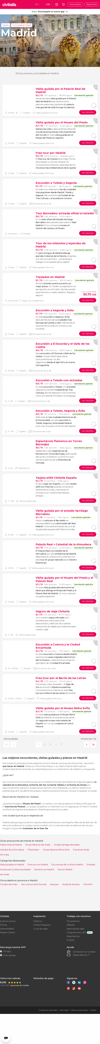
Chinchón (87, 884)
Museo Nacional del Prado (38, 845)
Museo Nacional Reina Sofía (56, 850)
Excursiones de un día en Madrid (67, 864)
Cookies (92, 1010)
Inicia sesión (75, 4)
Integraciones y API (76, 932)
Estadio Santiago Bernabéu (67, 845)
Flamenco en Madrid (44, 869)
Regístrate (91, 4)
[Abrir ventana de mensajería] (6, 1038)
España (5, 25)
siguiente (86, 744)
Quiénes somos (7, 921)
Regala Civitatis (7, 932)
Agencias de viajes (75, 929)
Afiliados (71, 925)
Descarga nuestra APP (13, 947)
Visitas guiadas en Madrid (12, 864)
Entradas (91, 864)
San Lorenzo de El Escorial (34, 884)
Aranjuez (54, 884)
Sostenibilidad (7, 929)
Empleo (71, 940)
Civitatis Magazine (42, 925)
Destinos (37, 921)
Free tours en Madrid (38, 864)
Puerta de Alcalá (81, 850)
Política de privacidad (79, 1010)
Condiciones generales (48, 1010)
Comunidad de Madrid (21, 25)
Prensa (3, 925)
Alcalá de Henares (71, 884)
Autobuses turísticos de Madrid (15, 869)
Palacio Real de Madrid (11, 845)
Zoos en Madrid (64, 869)
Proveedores (73, 921)
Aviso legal (64, 1010)
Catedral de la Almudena (12, 850)
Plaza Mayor (34, 850)
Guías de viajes (40, 929)
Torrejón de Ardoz (9, 884)
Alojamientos (73, 936)
